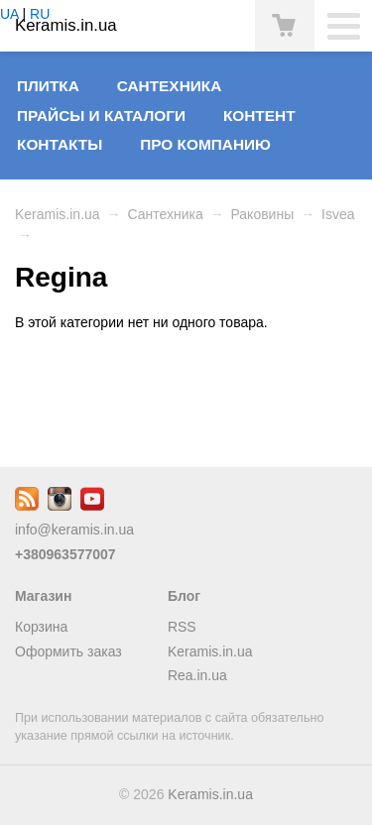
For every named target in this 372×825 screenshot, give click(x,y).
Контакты (59, 144)
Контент (259, 115)
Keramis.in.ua (57, 214)
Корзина (41, 627)
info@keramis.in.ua (74, 529)
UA (9, 14)
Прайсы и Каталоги (101, 115)
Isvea (337, 214)
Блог (184, 596)
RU (40, 14)
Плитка (48, 85)
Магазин (43, 596)
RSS (182, 627)
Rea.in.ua (197, 675)
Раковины (262, 214)
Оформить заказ (68, 651)
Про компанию (205, 144)
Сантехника (169, 85)
